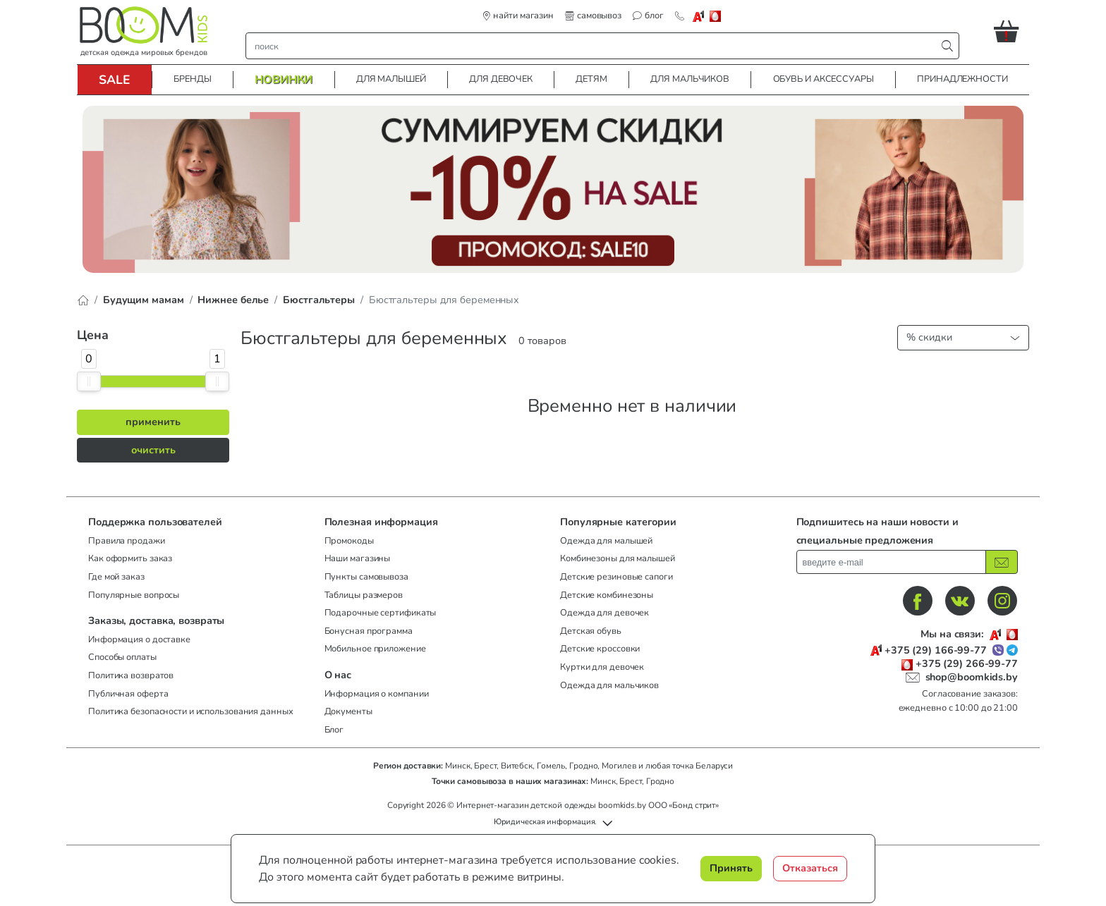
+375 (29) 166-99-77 (936, 650)
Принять (731, 868)
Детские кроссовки (600, 648)
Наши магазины (357, 558)
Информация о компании (376, 693)
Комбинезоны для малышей (617, 558)
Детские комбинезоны (606, 595)
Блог (334, 729)
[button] (1011, 31)
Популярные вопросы (133, 595)
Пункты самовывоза (366, 576)
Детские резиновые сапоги (616, 576)
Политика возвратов (131, 675)
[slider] (89, 381)
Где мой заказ (116, 576)
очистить (153, 450)
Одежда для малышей (606, 540)
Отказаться (810, 868)
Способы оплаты (122, 657)
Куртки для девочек (602, 667)
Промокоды (349, 540)
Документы (348, 711)
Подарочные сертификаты (380, 612)
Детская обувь (590, 631)
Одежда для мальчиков (609, 685)
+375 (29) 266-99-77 (967, 663)
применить (153, 422)
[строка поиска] (594, 46)
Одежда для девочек (604, 612)
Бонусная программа (368, 631)
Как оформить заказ (130, 558)
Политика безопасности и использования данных (190, 711)
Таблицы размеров (363, 595)
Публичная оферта (128, 693)
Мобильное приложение (375, 648)
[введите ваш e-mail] (891, 561)
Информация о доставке (139, 639)
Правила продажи (126, 540)
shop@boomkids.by (971, 677)
